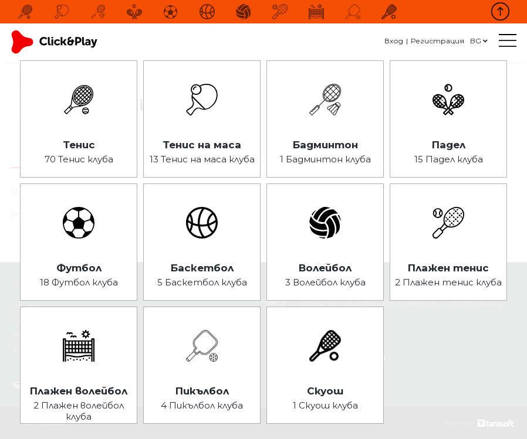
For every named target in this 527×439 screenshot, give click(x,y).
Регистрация (437, 40)
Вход (393, 40)
